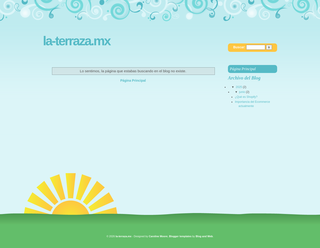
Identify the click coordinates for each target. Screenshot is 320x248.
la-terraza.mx (76, 40)
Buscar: (239, 47)
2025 (239, 87)
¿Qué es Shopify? (246, 97)
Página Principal (133, 80)
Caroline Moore (158, 236)
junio (242, 92)
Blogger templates (180, 236)
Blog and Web (204, 236)
